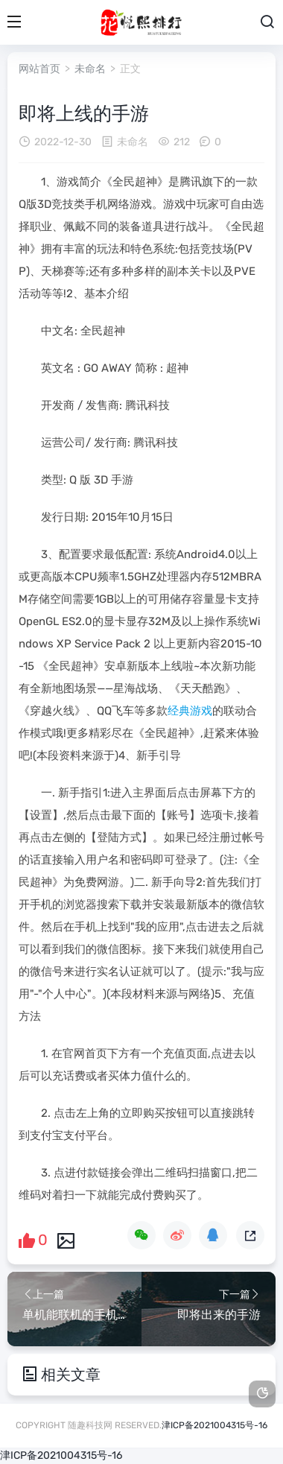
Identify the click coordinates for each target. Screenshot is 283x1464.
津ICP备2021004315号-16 (214, 1425)
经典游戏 (190, 710)
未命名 (90, 69)
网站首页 (39, 69)
